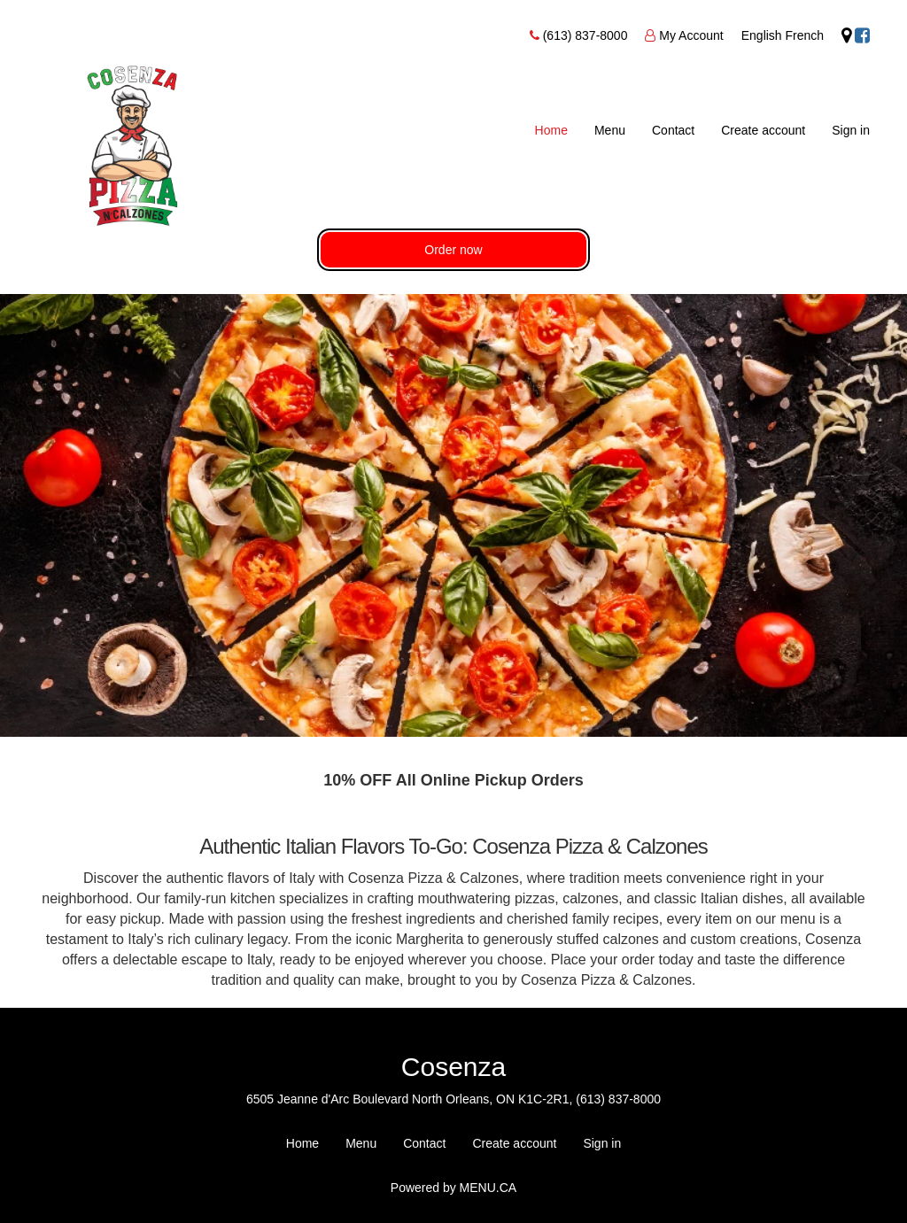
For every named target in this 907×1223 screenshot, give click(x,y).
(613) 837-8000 (585, 35)
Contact (673, 130)
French (805, 35)
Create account (763, 130)
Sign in (851, 130)
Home (551, 130)
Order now (453, 250)
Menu (609, 130)
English (761, 35)
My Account (691, 35)
